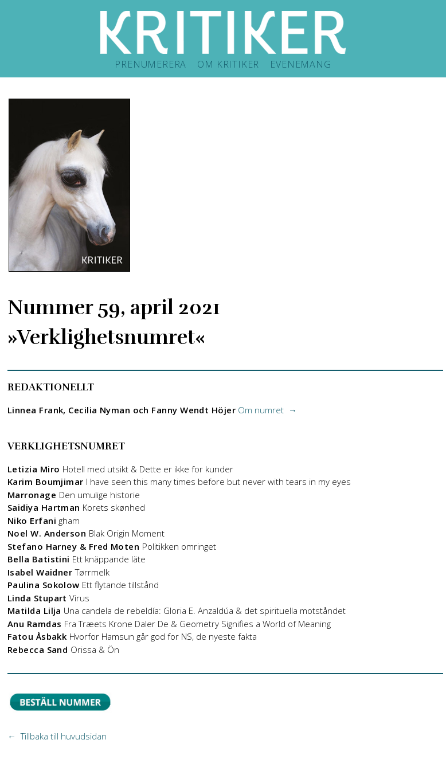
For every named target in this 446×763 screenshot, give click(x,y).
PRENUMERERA (150, 64)
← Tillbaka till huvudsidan (57, 736)
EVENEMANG (300, 64)
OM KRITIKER (228, 64)
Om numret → (267, 410)
